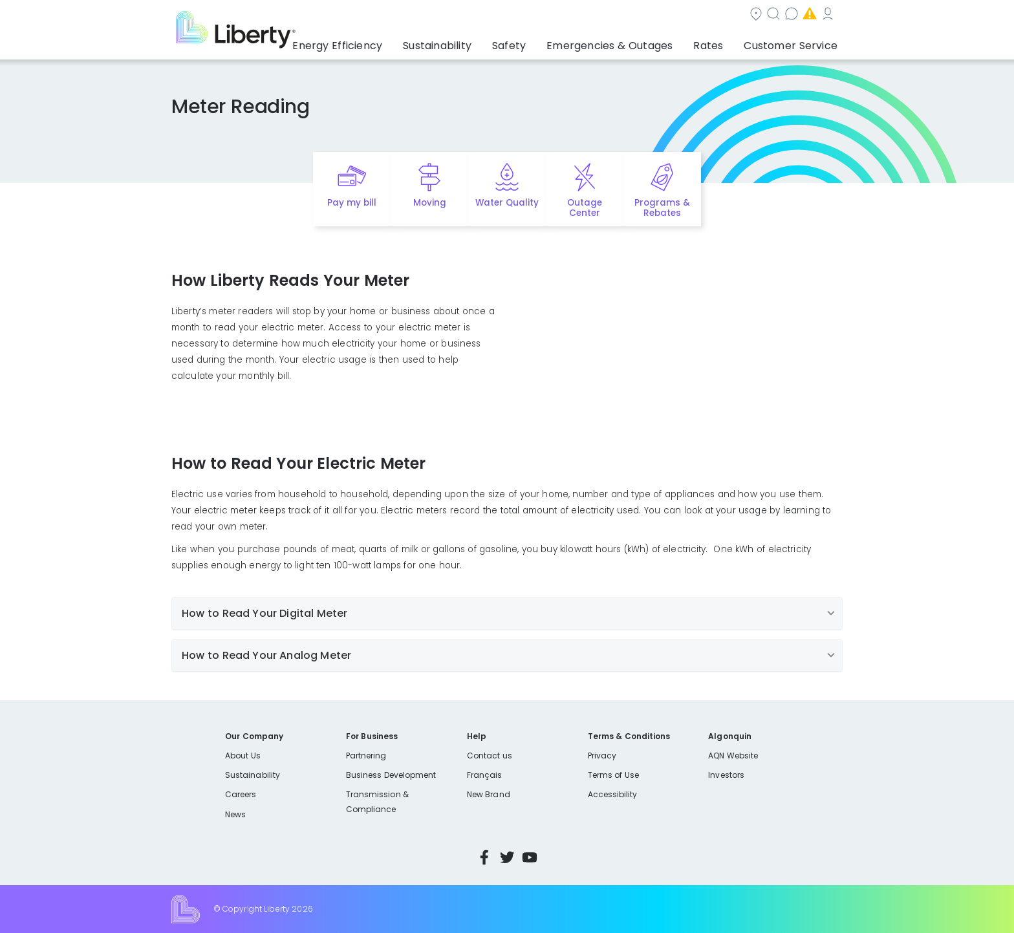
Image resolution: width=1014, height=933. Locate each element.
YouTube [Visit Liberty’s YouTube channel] (529, 857)
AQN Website (733, 755)
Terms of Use (614, 774)
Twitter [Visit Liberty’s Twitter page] (507, 857)
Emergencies (681, 15)
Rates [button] (721, 42)
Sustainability (252, 774)
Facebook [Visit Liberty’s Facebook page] (484, 857)
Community (463, 15)
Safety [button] (542, 42)
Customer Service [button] (794, 42)
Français (484, 774)
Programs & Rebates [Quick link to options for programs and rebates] (662, 208)
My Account (763, 15)
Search (533, 15)
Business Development (391, 774)
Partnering (366, 755)
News (235, 814)
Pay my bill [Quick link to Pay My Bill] (352, 203)
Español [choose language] (823, 15)
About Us (243, 755)
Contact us (601, 15)
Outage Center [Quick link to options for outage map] (584, 208)
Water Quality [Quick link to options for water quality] (507, 203)
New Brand (488, 794)
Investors (726, 774)
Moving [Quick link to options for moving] (429, 203)
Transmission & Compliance (377, 801)
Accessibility (613, 794)
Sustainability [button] (476, 42)
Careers (240, 794)
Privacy (602, 755)
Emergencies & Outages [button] (632, 42)
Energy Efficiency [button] (386, 42)
